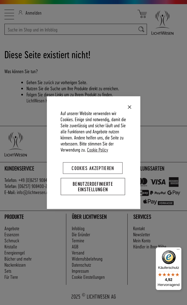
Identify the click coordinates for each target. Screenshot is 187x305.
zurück (49, 82)
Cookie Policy (97, 149)
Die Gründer (81, 234)
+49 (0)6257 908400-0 (37, 180)
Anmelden (30, 12)
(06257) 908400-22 (33, 186)
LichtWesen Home (41, 100)
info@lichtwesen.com (35, 192)
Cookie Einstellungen (88, 277)
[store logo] (165, 22)
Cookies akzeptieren (93, 168)
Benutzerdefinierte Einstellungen (93, 186)
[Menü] (178, 250)
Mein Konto (142, 240)
